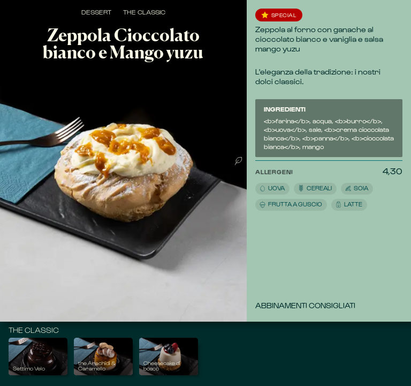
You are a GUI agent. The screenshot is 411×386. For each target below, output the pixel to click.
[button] (319, 188)
